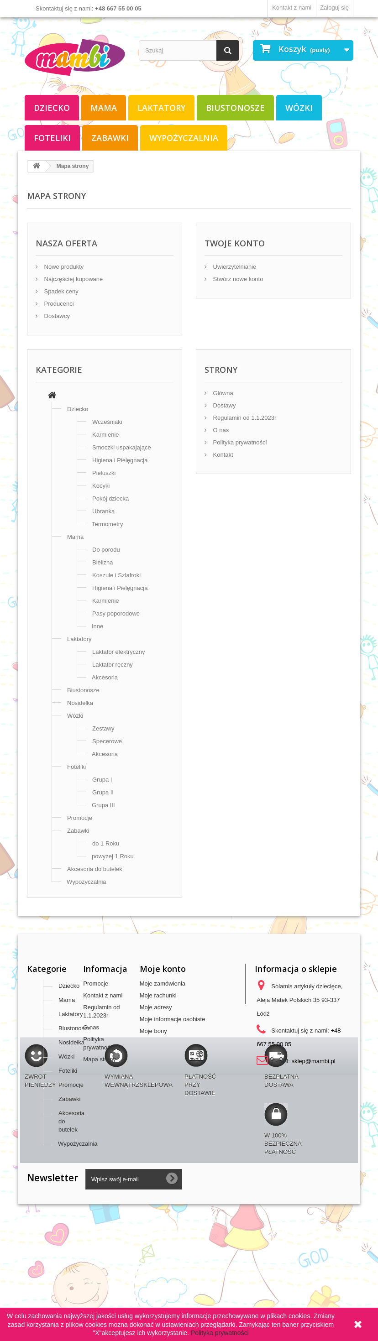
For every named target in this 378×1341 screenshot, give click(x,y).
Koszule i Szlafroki (116, 575)
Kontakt (222, 454)
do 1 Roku (105, 843)
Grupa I (102, 779)
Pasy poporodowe (116, 613)
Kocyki (101, 485)
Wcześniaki (107, 421)
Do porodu (106, 549)
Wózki (299, 107)
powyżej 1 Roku (113, 856)
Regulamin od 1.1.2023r (243, 417)
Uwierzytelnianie (233, 266)
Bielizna (102, 562)
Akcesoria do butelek (94, 869)
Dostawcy (56, 316)
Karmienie (105, 434)
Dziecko (52, 107)
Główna (222, 393)
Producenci (58, 303)
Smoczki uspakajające (121, 447)
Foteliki (52, 137)
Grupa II (103, 792)
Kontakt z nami (291, 7)
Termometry (107, 524)
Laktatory (161, 107)
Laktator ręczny (112, 664)
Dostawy (223, 405)
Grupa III (103, 805)
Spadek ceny (60, 291)
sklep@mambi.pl (313, 1061)
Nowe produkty (63, 266)
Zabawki (110, 137)
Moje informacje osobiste (172, 1019)
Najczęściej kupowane (72, 279)
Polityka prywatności (239, 442)
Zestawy (103, 728)
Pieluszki (104, 473)
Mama (103, 107)
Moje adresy (156, 1007)
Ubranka (103, 511)
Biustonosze (235, 107)
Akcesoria (105, 677)
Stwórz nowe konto (237, 279)
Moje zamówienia (162, 983)
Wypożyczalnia (183, 137)
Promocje (79, 817)
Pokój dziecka (110, 498)
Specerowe (107, 741)
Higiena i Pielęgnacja (119, 460)
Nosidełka (80, 702)
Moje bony (153, 1031)
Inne (97, 626)
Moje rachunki (158, 995)
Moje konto (163, 968)
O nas (220, 430)
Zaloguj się (334, 7)
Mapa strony (99, 1059)
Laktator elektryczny (118, 651)
